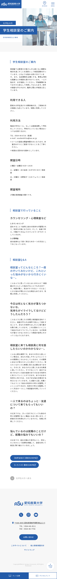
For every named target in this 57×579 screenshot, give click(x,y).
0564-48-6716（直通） (24, 135)
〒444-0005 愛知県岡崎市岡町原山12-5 (29, 523)
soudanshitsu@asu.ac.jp (27, 138)
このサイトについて (19, 545)
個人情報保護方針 (37, 545)
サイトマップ (29, 550)
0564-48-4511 (30, 526)
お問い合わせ (28, 537)
